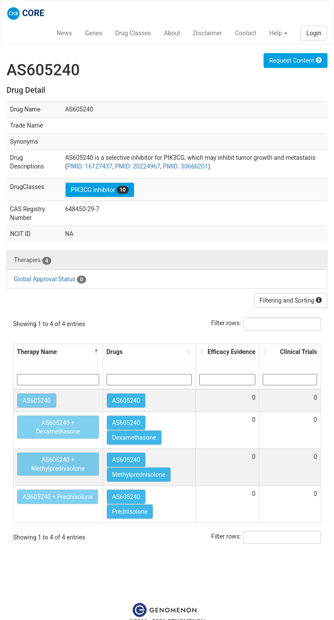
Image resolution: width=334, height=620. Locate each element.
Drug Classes (133, 33)
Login (313, 33)
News (64, 33)
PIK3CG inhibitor (100, 190)
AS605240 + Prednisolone (58, 496)
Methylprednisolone (139, 474)
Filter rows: (226, 323)
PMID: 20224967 (137, 166)
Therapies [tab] (32, 260)
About (172, 33)
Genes (93, 33)
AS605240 (37, 400)
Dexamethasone (134, 437)
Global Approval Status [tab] (50, 279)
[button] (96, 351)
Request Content (295, 60)
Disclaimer (207, 33)
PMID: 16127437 (89, 166)
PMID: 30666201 (185, 166)
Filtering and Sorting (291, 300)
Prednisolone (130, 511)
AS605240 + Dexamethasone (58, 427)
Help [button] (278, 33)
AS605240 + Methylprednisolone (58, 464)
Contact (245, 33)
